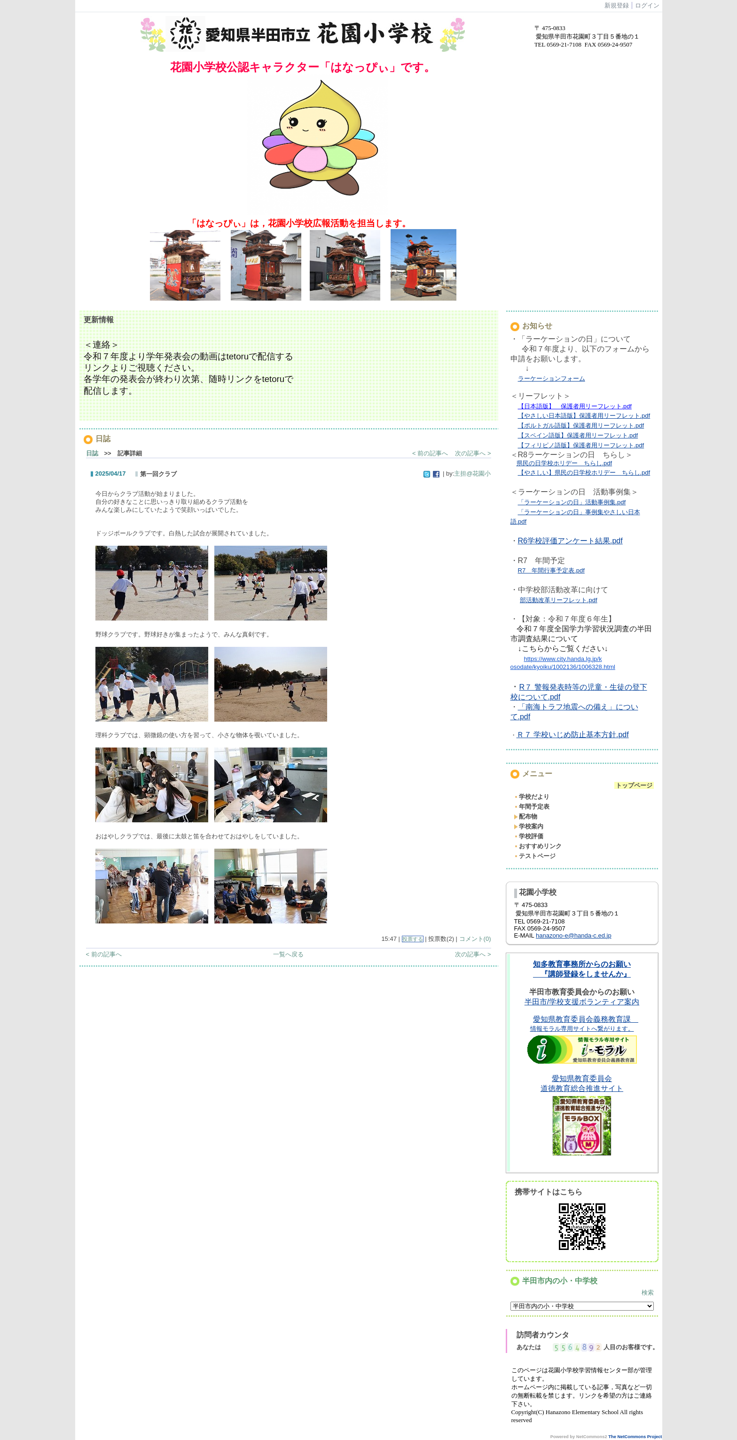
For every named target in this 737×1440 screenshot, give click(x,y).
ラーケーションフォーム (551, 378)
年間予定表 (531, 806)
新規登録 (616, 5)
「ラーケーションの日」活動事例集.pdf (572, 502)
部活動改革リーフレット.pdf (558, 600)
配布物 (525, 816)
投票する (412, 939)
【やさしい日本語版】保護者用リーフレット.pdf (584, 415)
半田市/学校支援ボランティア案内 (582, 1002)
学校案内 (528, 826)
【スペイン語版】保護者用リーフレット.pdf (578, 435)
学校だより (531, 796)
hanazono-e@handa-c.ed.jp (574, 935)
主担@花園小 (472, 473)
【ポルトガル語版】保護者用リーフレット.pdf (581, 425)
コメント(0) (475, 938)
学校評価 (528, 836)
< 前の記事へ (430, 453)
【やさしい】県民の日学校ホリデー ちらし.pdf (584, 472)
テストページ (535, 855)
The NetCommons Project (635, 1436)
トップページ (634, 785)
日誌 (92, 453)
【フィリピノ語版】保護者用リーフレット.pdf (581, 445)
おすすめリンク (538, 846)
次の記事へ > (473, 453)
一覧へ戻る (288, 954)
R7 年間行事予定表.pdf (551, 570)
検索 (648, 1292)
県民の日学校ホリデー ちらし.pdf (564, 463)
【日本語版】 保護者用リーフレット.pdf (575, 406)
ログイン (647, 5)
